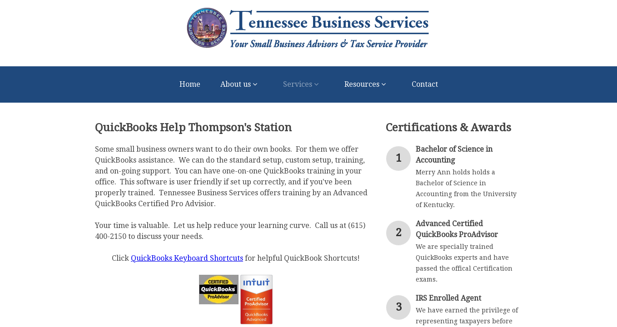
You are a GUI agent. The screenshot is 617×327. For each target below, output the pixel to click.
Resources (368, 84)
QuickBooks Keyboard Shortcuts (187, 258)
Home (189, 84)
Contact (425, 84)
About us (241, 84)
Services (303, 84)
